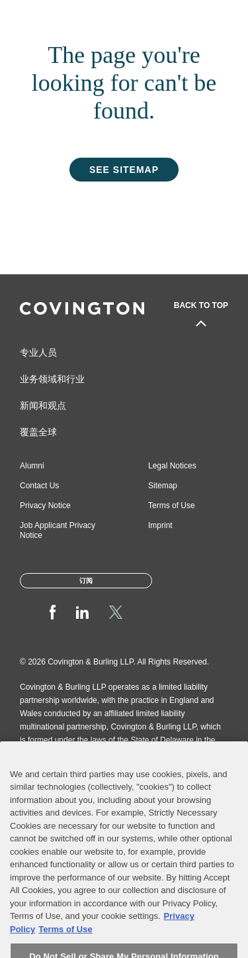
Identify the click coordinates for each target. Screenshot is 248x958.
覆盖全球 (38, 432)
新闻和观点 (43, 405)
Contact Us (39, 485)
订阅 (86, 580)
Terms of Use (171, 505)
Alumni (32, 465)
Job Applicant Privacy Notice (57, 530)
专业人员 (38, 352)
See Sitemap (124, 169)
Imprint (160, 525)
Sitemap (162, 485)
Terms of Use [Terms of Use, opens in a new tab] (65, 950)
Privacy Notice (45, 505)
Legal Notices (172, 465)
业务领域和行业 (52, 379)
